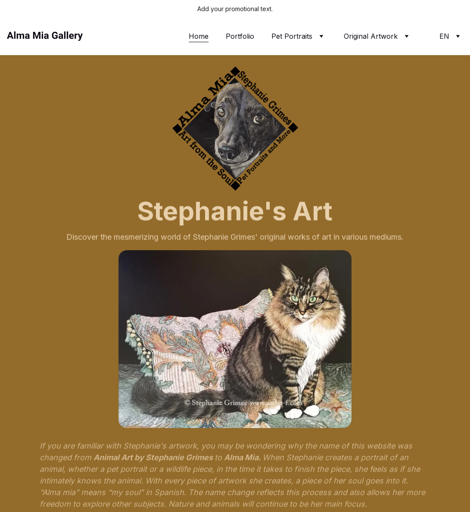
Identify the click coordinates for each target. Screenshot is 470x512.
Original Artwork (371, 36)
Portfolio (240, 36)
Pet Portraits (291, 36)
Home (199, 36)
